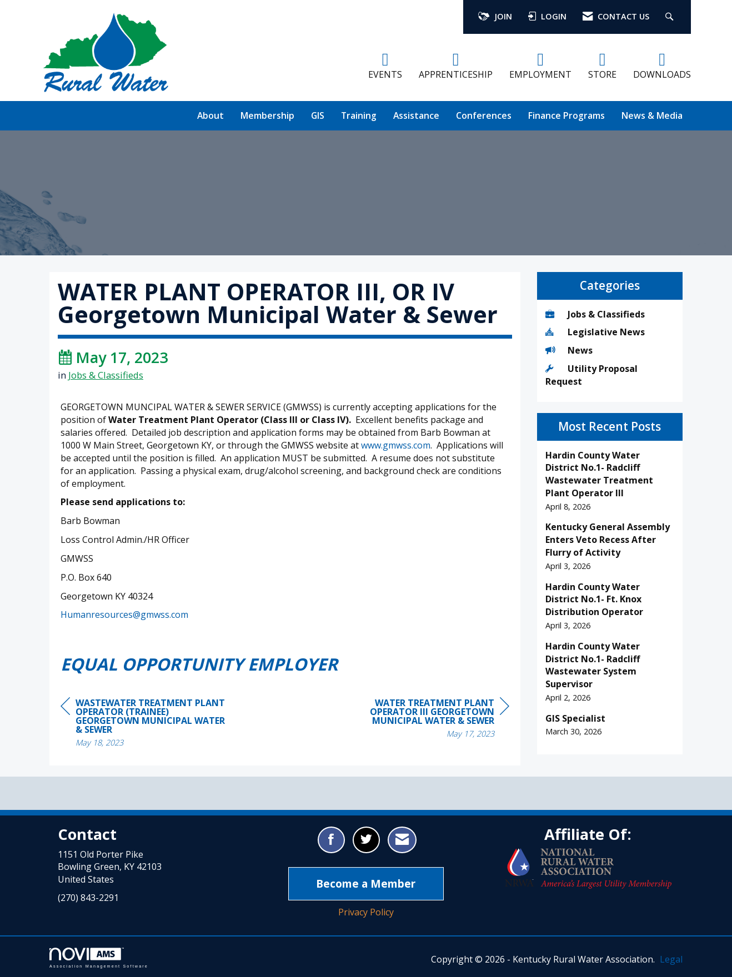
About (210, 115)
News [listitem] (569, 350)
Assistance (416, 115)
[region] (426, 720)
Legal (671, 959)
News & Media (652, 115)
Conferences (484, 115)
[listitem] (610, 481)
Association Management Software (98, 958)
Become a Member (365, 883)
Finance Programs (566, 115)
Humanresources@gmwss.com (124, 614)
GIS (317, 115)
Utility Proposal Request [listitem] (591, 374)
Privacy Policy (366, 912)
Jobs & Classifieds (105, 375)
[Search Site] (670, 17)
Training (359, 115)
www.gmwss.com (395, 445)
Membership (267, 115)
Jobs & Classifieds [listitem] (595, 314)
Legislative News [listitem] (595, 332)
